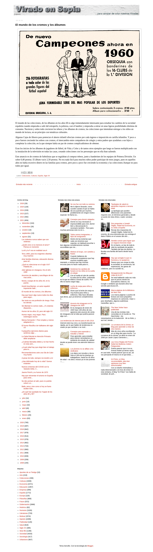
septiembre (26, 233)
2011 (22, 453)
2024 (22, 210)
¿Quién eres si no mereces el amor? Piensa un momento (36, 246)
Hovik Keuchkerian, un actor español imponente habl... (36, 287)
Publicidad (24, 522)
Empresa (23, 490)
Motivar (22, 516)
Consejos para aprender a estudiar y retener (80, 333)
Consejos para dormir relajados (82, 219)
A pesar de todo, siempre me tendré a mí (37, 358)
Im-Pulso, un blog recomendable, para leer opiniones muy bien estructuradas (120, 362)
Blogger (90, 546)
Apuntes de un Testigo (28, 472)
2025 (22, 207)
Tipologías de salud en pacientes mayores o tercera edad (122, 206)
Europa (22, 496)
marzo (24, 412)
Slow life (23, 531)
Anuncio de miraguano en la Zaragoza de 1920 (81, 304)
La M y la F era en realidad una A (34, 250)
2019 (22, 426)
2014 (22, 443)
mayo (24, 405)
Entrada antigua (131, 184)
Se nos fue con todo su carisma (82, 204)
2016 (22, 436)
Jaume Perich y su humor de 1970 (35, 372)
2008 (22, 463)
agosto (25, 237)
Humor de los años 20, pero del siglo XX (37, 311)
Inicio (79, 184)
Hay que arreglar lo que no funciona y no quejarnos (121, 259)
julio (24, 398)
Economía (23, 484)
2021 (22, 220)
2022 (22, 217)
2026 (22, 203)
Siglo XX (47, 176)
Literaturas (24, 513)
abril (24, 408)
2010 (22, 456)
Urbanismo (24, 540)
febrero (25, 415)
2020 (22, 422)
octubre (25, 230)
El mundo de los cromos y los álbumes (36, 292)
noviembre (26, 227)
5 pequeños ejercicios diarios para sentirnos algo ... (35, 332)
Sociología (24, 537)
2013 (22, 446)
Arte (21, 475)
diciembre (26, 223)
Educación (24, 487)
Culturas (34, 176)
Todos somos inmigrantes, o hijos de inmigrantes (81, 236)
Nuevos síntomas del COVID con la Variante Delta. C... (35, 368)
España (40, 176)
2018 (22, 429)
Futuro (22, 502)
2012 (22, 449)
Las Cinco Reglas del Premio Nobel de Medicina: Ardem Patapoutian (122, 344)
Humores (23, 510)
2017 (22, 433)
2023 (22, 214)
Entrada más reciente (24, 184)
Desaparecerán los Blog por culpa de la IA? (122, 274)
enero (24, 418)
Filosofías (23, 499)
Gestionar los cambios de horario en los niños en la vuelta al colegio (82, 271)
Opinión (23, 519)
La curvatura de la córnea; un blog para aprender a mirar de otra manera (122, 327)
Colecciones (26, 176)
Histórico (23, 507)
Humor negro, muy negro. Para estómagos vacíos (33, 316)
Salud (22, 525)
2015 (22, 439)
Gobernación (24, 504)
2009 (22, 459)
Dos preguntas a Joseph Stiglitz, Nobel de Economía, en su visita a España (123, 225)
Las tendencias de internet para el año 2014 (77, 321)
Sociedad (23, 534)
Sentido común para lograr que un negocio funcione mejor (123, 242)
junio (24, 402)
